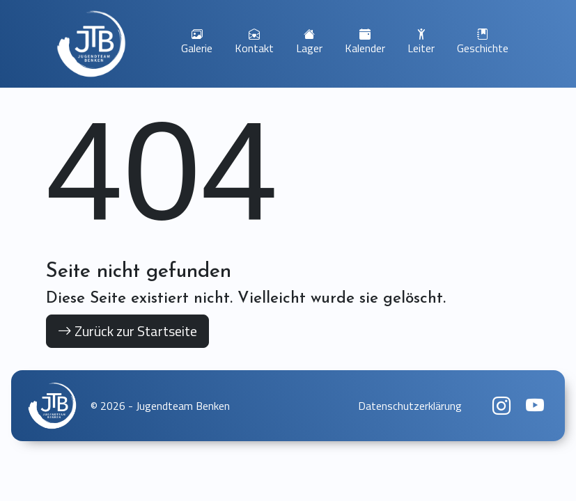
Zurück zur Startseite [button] (127, 331)
